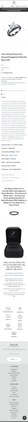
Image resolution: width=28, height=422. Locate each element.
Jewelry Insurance (14, 404)
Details (3, 97)
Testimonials (14, 394)
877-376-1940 (21, 90)
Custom (14, 418)
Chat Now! (4, 90)
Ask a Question (12, 90)
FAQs (14, 392)
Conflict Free (14, 388)
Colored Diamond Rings (14, 373)
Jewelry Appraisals (14, 402)
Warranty (14, 414)
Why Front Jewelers (14, 396)
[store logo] (14, 3)
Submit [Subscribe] (14, 359)
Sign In (18, 6)
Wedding (14, 371)
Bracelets (14, 377)
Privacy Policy (14, 412)
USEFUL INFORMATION (7, 180)
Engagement (14, 369)
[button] (4, 29)
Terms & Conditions (14, 410)
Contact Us (14, 406)
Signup (12, 6)
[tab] (14, 97)
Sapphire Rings (14, 375)
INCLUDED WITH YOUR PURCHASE (10, 177)
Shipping (14, 408)
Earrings (14, 378)
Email (3, 94)
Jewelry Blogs (14, 390)
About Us (14, 387)
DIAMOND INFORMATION (7, 174)
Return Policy (14, 416)
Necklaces (14, 380)
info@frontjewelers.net (9, 84)
